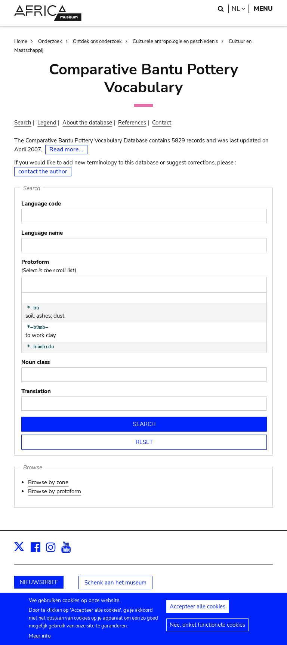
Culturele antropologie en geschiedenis (175, 41)
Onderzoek (50, 41)
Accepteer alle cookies (197, 611)
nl (240, 8)
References (132, 122)
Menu (263, 8)
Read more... (66, 149)
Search (22, 122)
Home (20, 41)
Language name (42, 233)
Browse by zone (48, 482)
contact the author (42, 171)
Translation (36, 391)
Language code (41, 203)
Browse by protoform (54, 491)
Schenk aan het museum (115, 582)
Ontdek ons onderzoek (97, 41)
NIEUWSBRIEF (39, 582)
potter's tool (52, 351)
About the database (87, 122)
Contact (161, 122)
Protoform (35, 262)
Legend (46, 122)
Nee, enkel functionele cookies (207, 629)
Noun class (35, 362)
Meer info (40, 640)
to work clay (52, 332)
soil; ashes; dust (52, 312)
